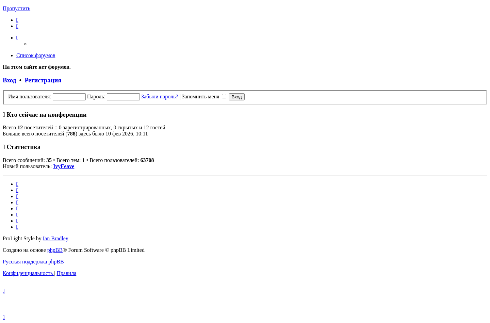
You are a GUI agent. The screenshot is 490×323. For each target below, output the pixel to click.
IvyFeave (63, 166)
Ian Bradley (55, 238)
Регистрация (42, 80)
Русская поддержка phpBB (33, 261)
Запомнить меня (204, 96)
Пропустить (16, 8)
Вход (9, 80)
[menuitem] (17, 20)
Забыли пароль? (159, 96)
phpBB (55, 250)
